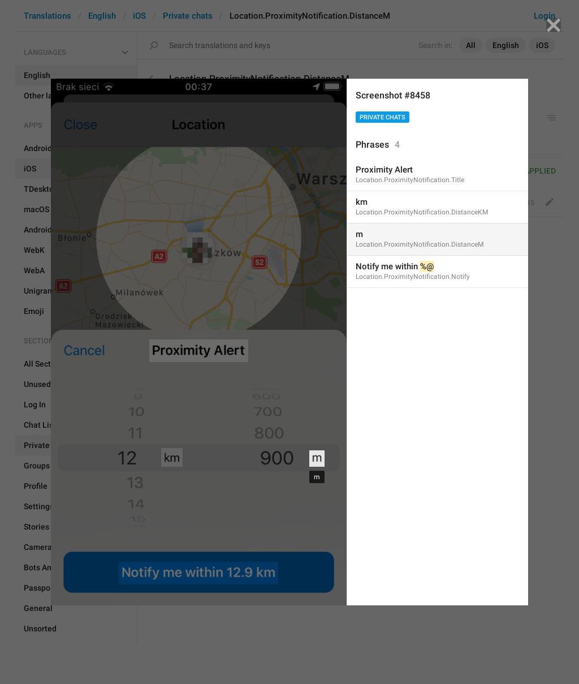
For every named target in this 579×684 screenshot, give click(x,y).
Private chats (382, 117)
